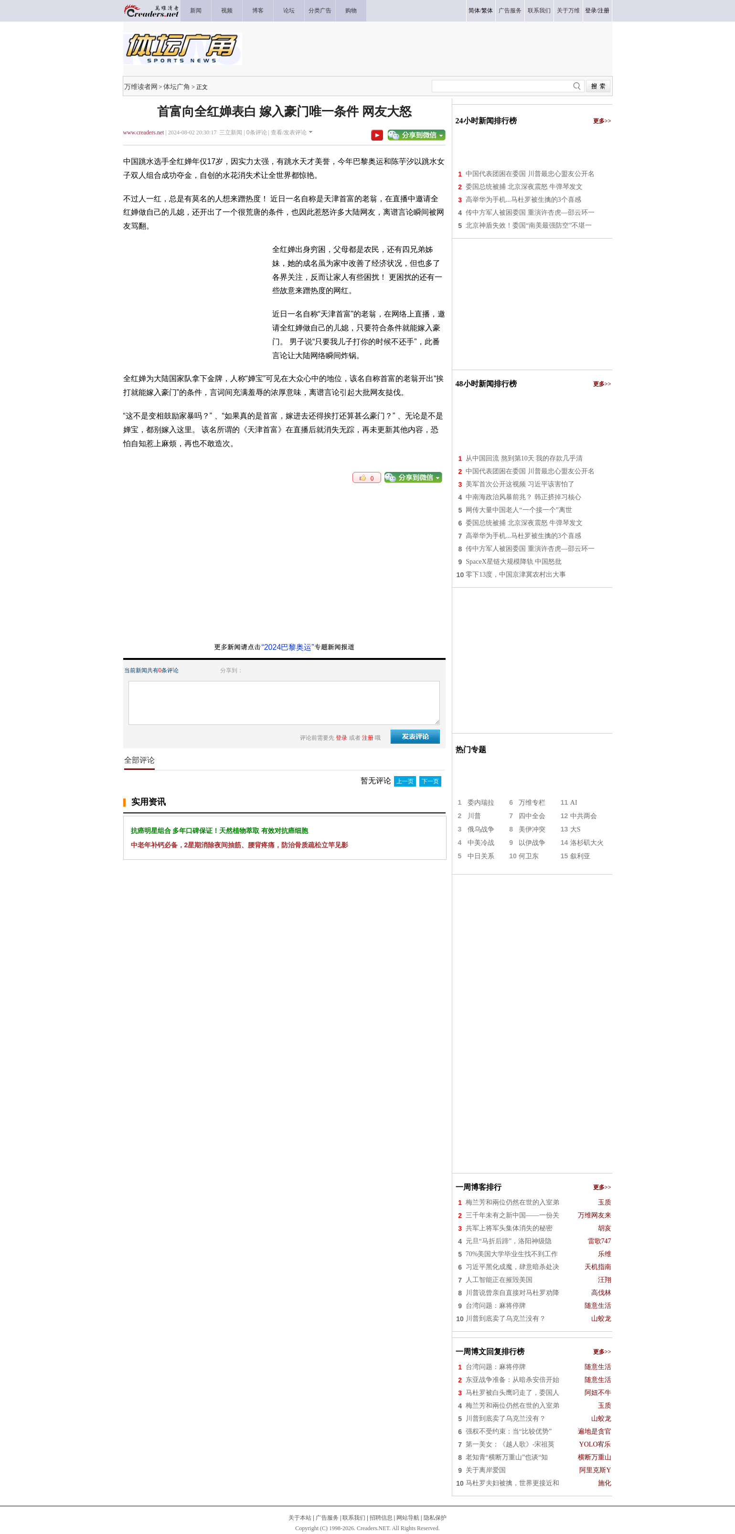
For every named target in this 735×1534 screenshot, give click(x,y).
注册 (603, 10)
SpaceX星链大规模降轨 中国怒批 (514, 561)
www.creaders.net (143, 132)
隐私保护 (435, 1517)
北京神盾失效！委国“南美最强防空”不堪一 (529, 225)
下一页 (430, 781)
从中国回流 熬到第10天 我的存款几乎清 (524, 458)
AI (573, 802)
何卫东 (529, 856)
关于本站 (299, 1517)
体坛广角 (176, 86)
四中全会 (532, 816)
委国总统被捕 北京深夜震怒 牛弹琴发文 (524, 186)
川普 (474, 816)
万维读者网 (141, 86)
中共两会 (583, 816)
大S (575, 829)
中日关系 (481, 856)
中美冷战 (481, 842)
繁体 (487, 10)
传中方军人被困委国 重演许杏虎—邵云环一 (530, 212)
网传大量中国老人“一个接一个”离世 (519, 510)
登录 (591, 10)
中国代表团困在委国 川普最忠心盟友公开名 (530, 173)
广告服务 (327, 1517)
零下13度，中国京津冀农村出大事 (516, 574)
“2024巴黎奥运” (287, 647)
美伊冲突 (532, 829)
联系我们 (353, 1517)
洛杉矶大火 (587, 842)
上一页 (405, 781)
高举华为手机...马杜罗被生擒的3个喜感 (523, 199)
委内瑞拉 (481, 802)
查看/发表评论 (289, 132)
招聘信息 (381, 1517)
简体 (474, 10)
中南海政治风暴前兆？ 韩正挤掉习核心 (523, 497)
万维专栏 (532, 802)
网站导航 (407, 1517)
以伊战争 (532, 842)
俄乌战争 (481, 829)
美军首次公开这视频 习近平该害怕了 (520, 484)
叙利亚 (580, 856)
